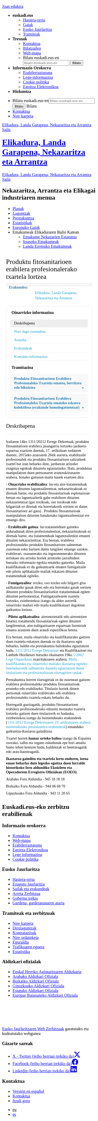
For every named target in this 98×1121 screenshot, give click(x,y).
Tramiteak (31, 34)
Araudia (20, 340)
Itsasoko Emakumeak (41, 241)
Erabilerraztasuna (37, 72)
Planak (18, 208)
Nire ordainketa (26, 937)
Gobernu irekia (25, 898)
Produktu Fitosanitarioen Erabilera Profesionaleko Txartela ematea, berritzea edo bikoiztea (49, 383)
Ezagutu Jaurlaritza (29, 884)
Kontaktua (32, 43)
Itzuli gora (21, 1101)
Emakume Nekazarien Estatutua (50, 237)
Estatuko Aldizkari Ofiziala (35, 990)
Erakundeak (23, 348)
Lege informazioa (27, 854)
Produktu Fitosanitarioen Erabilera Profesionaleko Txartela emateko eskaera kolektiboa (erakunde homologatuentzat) (49, 403)
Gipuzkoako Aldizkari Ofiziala (38, 986)
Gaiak (28, 24)
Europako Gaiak (26, 227)
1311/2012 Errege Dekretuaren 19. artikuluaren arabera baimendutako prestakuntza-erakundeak (48, 724)
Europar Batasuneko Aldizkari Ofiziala (45, 995)
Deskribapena (24, 323)
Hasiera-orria (34, 20)
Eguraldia (21, 942)
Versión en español (28, 1091)
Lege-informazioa (38, 77)
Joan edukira (12, 6)
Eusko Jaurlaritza (37, 29)
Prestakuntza (23, 218)
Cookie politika (36, 82)
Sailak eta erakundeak (31, 889)
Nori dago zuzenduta (29, 331)
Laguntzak (21, 213)
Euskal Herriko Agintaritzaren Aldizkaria (47, 972)
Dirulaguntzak (25, 928)
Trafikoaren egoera (28, 947)
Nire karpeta (23, 116)
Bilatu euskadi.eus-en (41, 57)
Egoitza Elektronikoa (41, 87)
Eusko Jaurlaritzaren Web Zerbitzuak (33, 1029)
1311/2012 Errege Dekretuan (37, 650)
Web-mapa (32, 53)
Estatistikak (22, 223)
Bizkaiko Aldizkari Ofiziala (36, 981)
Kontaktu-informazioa (31, 356)
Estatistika (21, 951)
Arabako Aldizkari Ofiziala (35, 976)
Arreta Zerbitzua (26, 893)
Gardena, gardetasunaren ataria (39, 903)
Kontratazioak (24, 933)
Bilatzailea (32, 48)
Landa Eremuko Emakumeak (47, 246)
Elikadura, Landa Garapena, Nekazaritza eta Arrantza (43, 152)
